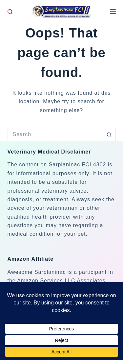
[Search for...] (55, 134)
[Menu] (113, 11)
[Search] (10, 11)
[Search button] (109, 134)
